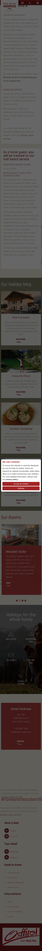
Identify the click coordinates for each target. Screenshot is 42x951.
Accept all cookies (21, 484)
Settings (21, 488)
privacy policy (12, 479)
